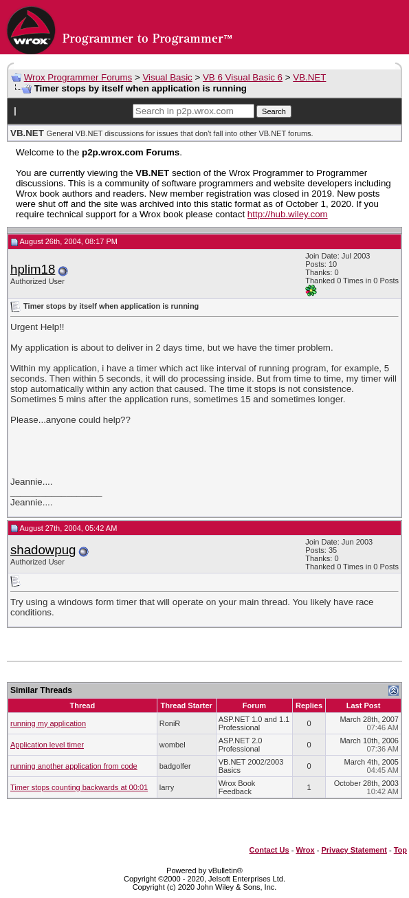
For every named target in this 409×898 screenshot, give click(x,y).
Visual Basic (167, 77)
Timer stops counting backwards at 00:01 (79, 787)
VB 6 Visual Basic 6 (243, 77)
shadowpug (43, 550)
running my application (48, 723)
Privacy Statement (353, 850)
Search (274, 111)
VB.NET (309, 77)
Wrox (305, 850)
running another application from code (73, 766)
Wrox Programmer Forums (78, 77)
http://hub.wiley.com (287, 214)
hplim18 (32, 269)
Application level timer (47, 745)
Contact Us (269, 850)
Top (400, 850)
